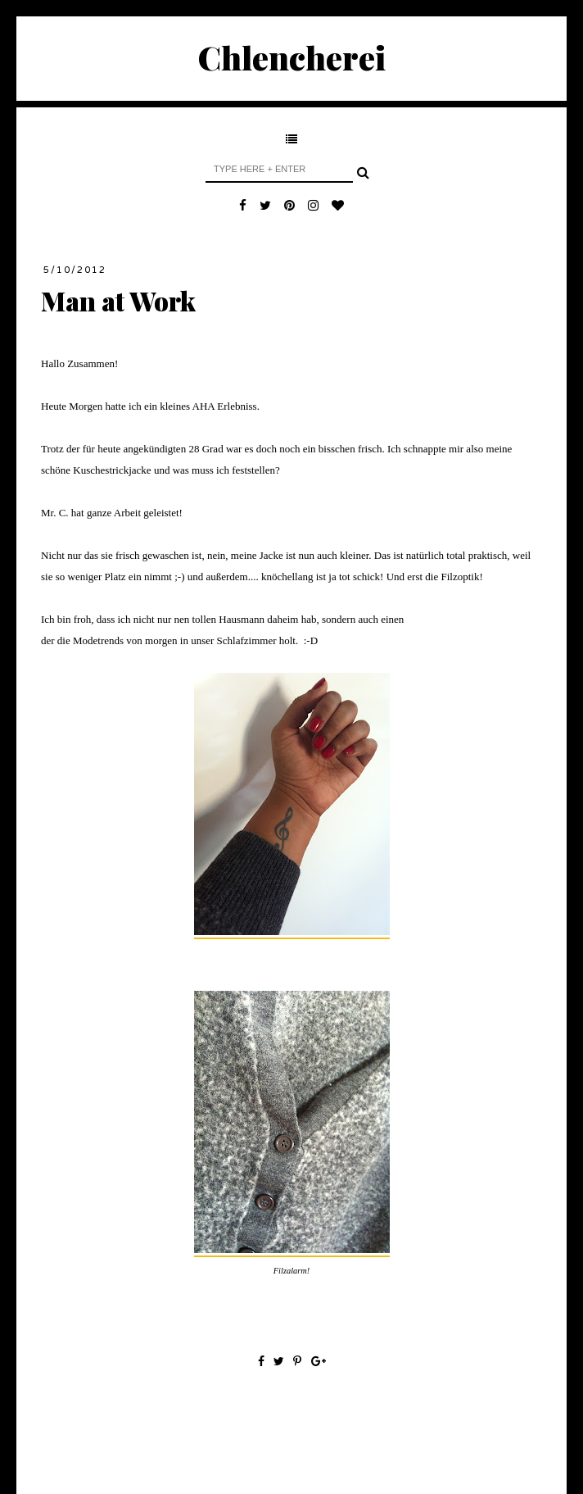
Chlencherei (292, 57)
